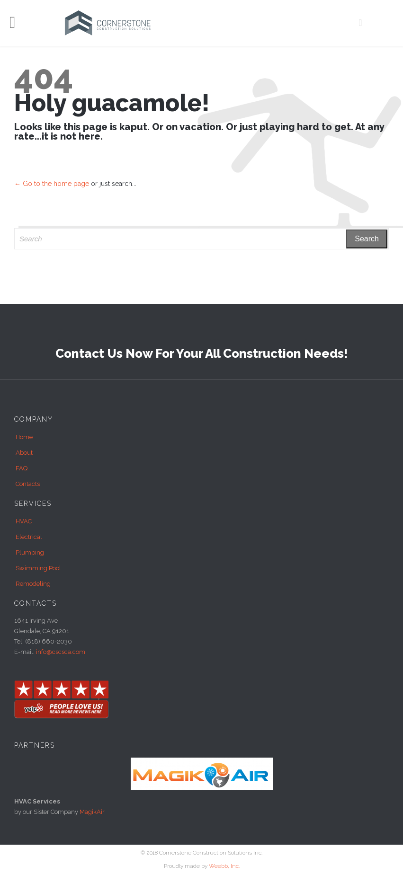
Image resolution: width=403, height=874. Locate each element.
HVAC (24, 521)
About (24, 452)
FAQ (21, 468)
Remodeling (33, 583)
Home (24, 437)
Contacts (28, 483)
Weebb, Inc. (224, 866)
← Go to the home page (51, 183)
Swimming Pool (38, 568)
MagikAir (92, 811)
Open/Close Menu (18, 23)
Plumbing (30, 552)
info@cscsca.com (60, 651)
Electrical (29, 536)
